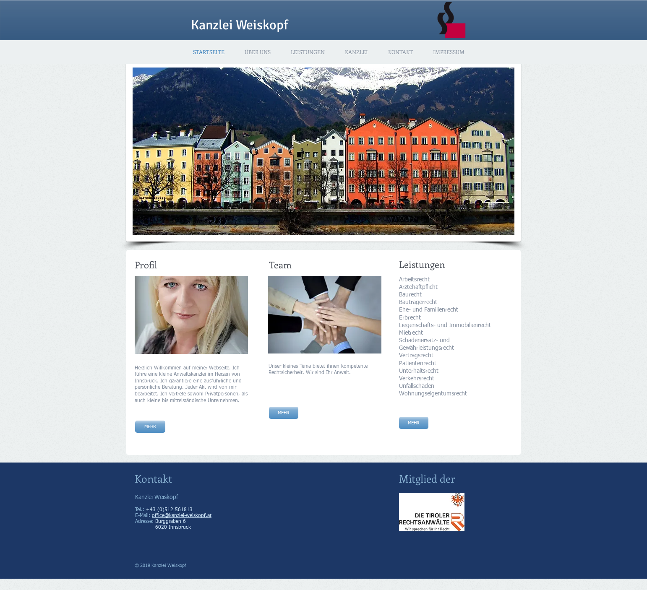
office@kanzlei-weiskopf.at (181, 515)
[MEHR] (283, 413)
